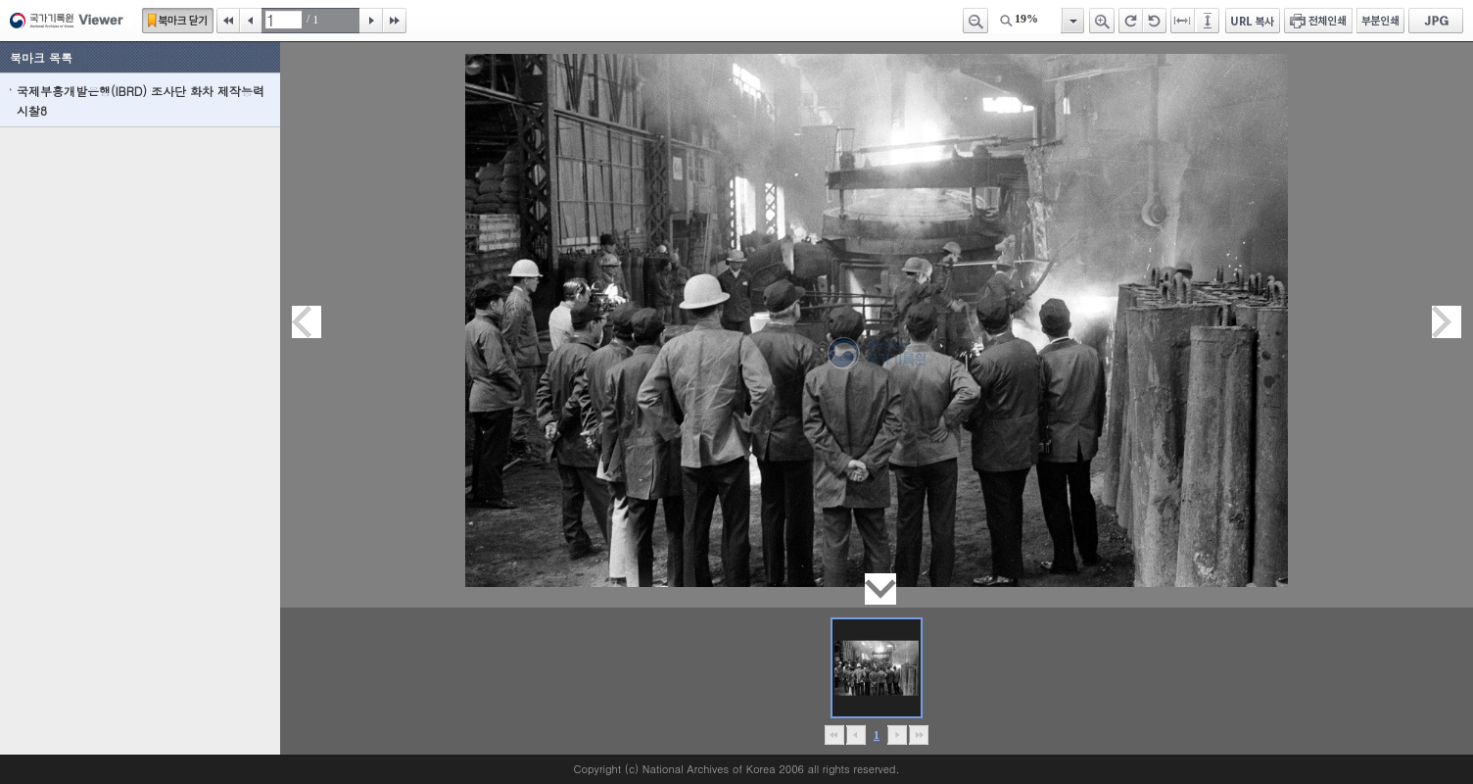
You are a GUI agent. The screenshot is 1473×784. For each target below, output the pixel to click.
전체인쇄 (1318, 20)
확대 (1102, 20)
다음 (371, 20)
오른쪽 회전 (1130, 20)
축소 (975, 20)
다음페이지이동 (1446, 322)
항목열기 (1072, 20)
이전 (250, 20)
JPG (1435, 20)
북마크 (178, 20)
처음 (228, 20)
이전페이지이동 (306, 322)
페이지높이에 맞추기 (1208, 20)
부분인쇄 (1380, 20)
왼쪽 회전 (1154, 20)
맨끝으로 (918, 735)
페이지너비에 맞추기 (1183, 20)
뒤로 (896, 735)
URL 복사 (1252, 20)
